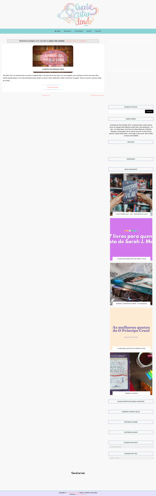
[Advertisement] (131, 56)
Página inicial (46, 95)
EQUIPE (89, 31)
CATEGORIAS (79, 31)
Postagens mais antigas (97, 95)
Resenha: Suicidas (131, 393)
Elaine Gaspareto (80, 494)
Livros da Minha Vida (53, 69)
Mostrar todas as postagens (76, 41)
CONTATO (98, 31)
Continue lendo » (53, 87)
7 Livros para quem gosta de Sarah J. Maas (131, 259)
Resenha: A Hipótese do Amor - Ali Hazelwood (131, 303)
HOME (57, 31)
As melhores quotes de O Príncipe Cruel (131, 348)
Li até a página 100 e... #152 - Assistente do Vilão (131, 214)
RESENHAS (67, 31)
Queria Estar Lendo (73, 492)
